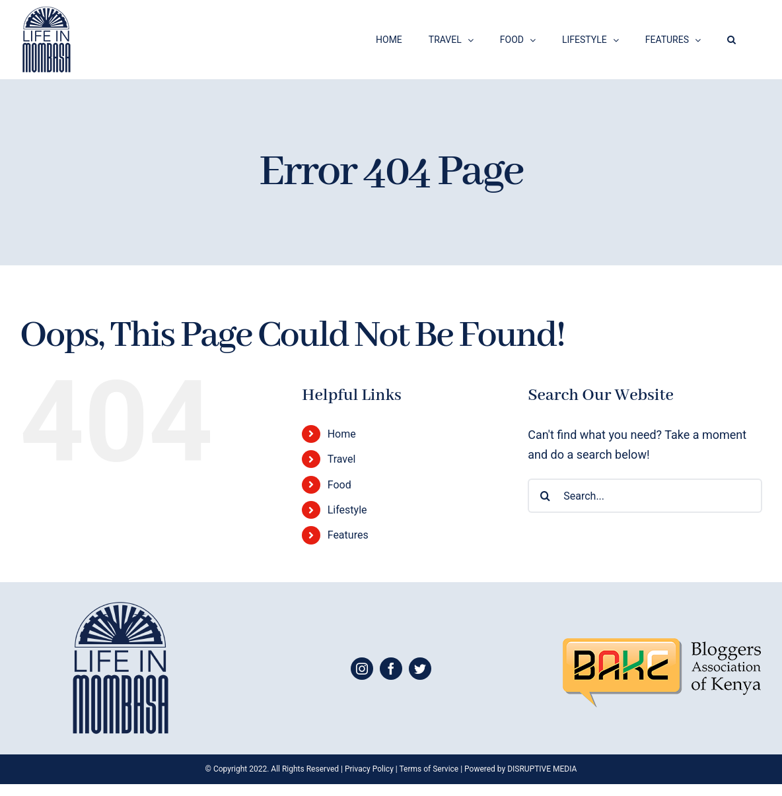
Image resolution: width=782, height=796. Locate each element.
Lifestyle (347, 510)
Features (348, 535)
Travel (342, 459)
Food (339, 485)
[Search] (545, 496)
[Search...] (645, 496)
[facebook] (391, 668)
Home (342, 434)
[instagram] (362, 668)
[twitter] (420, 668)
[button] (731, 39)
